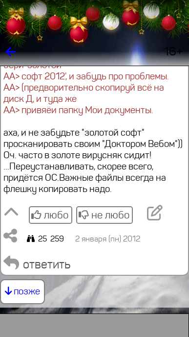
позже (22, 291)
